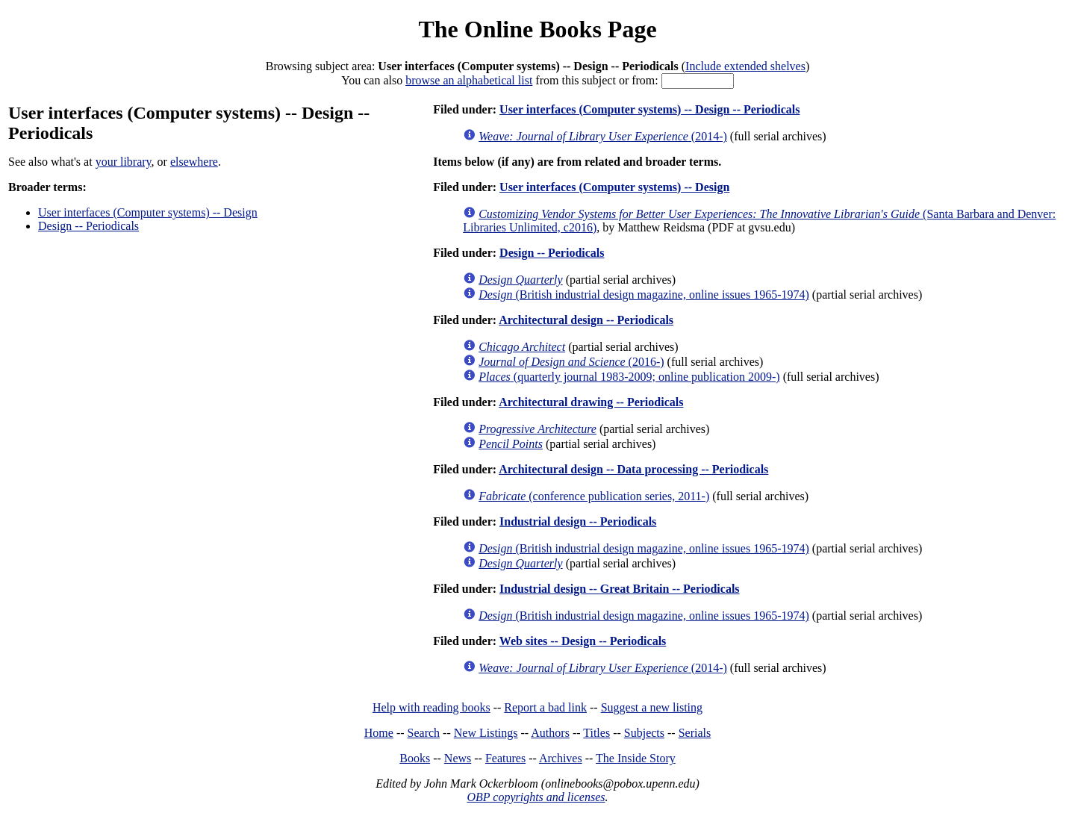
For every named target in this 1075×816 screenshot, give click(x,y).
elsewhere (194, 161)
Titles (596, 732)
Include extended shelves (745, 66)
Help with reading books (431, 707)
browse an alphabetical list (468, 80)
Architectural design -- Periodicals (586, 320)
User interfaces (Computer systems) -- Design (148, 212)
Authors (550, 732)
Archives (560, 758)
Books (414, 758)
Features (505, 758)
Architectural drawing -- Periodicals (591, 402)
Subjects (644, 732)
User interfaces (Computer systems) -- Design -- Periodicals (649, 109)
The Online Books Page (537, 29)
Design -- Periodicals (88, 225)
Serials (695, 732)
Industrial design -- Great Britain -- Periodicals (619, 588)
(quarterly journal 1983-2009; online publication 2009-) (629, 376)
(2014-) (603, 136)
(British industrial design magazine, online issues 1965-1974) (644, 294)
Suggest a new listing (651, 707)
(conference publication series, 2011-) (594, 496)
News (457, 758)
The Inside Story (636, 758)
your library (124, 161)
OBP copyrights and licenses (536, 797)
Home (378, 732)
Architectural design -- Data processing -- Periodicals (633, 469)
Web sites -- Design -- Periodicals (583, 641)
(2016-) (571, 361)
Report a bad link (545, 707)
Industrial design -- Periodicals (577, 521)
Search (424, 732)
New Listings (486, 732)
